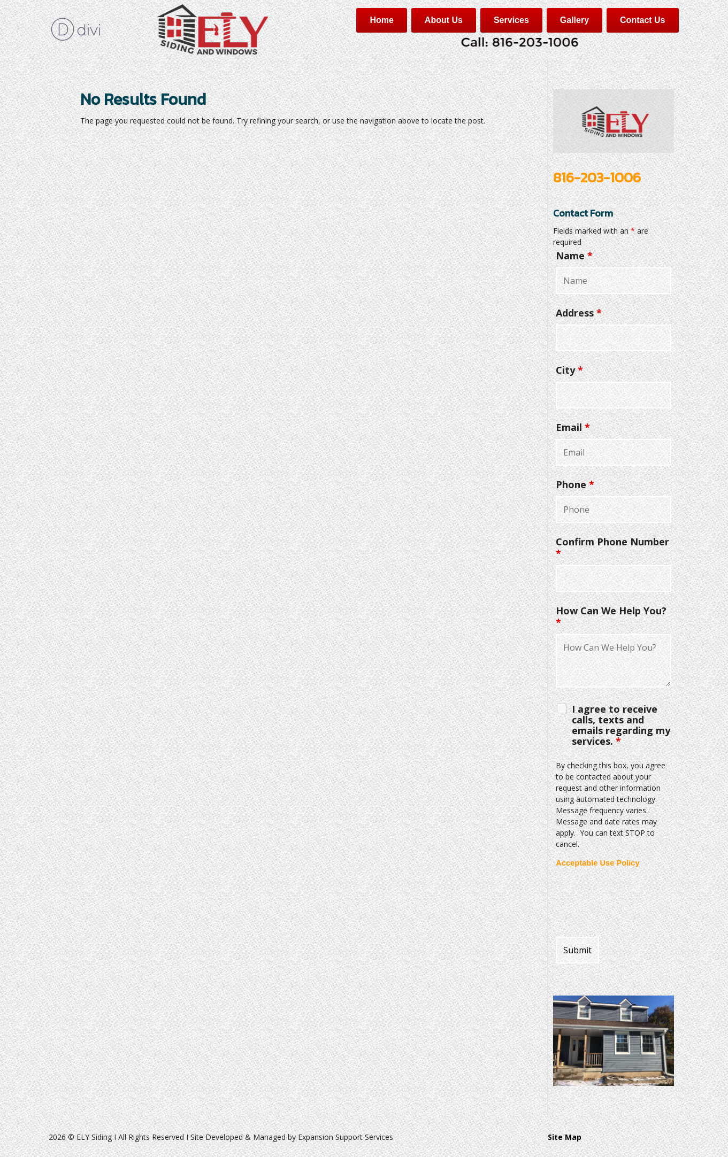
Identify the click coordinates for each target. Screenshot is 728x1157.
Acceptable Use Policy (597, 863)
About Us (444, 20)
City (569, 370)
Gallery (574, 20)
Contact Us (642, 20)
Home (381, 20)
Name (574, 255)
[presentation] (637, 902)
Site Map (564, 1137)
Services (511, 20)
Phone (575, 484)
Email (573, 427)
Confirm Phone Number (612, 547)
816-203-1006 (597, 177)
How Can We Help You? (611, 616)
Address (579, 312)
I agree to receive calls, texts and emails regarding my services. (621, 725)
